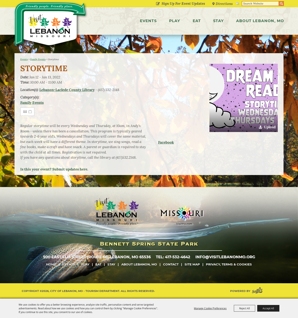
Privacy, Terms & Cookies (229, 264)
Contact (171, 264)
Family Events (38, 59)
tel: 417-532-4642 (173, 257)
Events (148, 21)
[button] (243, 98)
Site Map (192, 264)
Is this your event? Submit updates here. (54, 169)
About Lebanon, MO (260, 21)
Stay (218, 21)
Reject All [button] (244, 308)
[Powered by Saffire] (258, 291)
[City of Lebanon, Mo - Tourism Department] (51, 25)
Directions (224, 3)
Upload (270, 127)
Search (281, 3)
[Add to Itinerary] (30, 111)
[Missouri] (181, 215)
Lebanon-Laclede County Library (67, 90)
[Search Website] (260, 3)
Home (51, 264)
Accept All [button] (268, 308)
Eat (197, 21)
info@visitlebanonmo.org (225, 257)
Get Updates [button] (158, 4)
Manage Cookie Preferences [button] (210, 308)
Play (174, 21)
